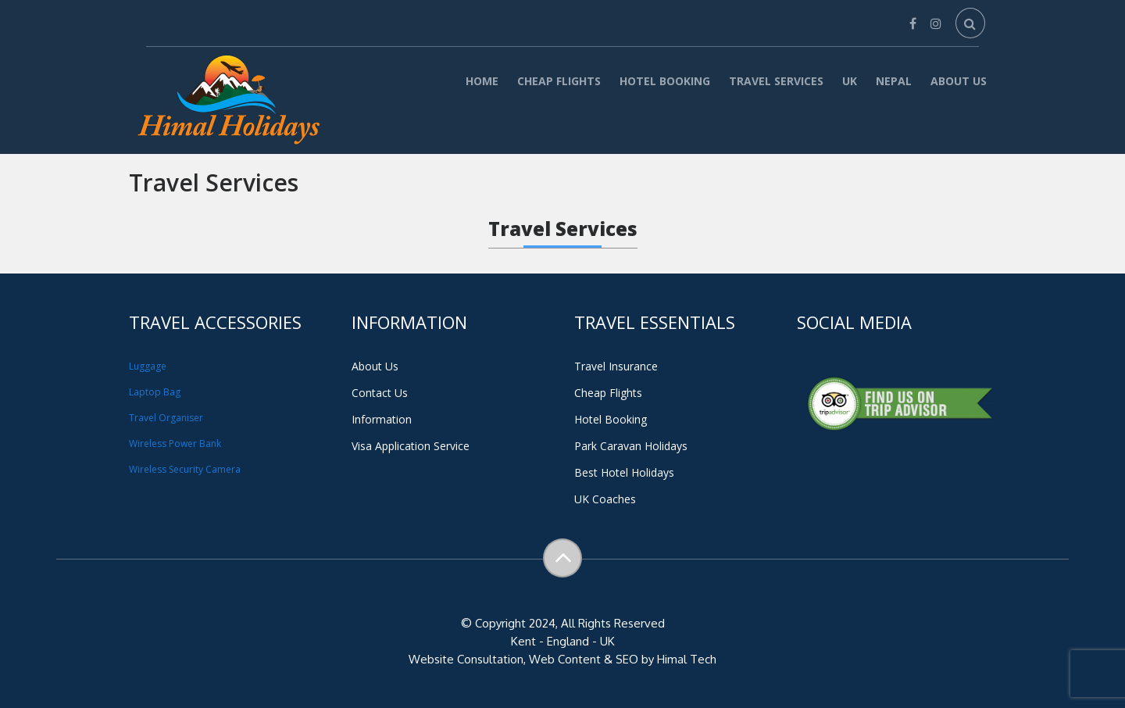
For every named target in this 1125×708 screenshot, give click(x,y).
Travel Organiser (166, 417)
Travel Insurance (616, 366)
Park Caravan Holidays (631, 445)
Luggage (147, 366)
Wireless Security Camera (185, 469)
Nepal (894, 80)
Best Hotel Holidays (624, 472)
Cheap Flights (559, 80)
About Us (958, 80)
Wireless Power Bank (175, 443)
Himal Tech (686, 659)
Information (382, 419)
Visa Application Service (411, 445)
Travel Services (776, 80)
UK (849, 80)
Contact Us (380, 392)
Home (482, 80)
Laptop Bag (154, 392)
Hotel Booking (665, 80)
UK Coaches (605, 499)
